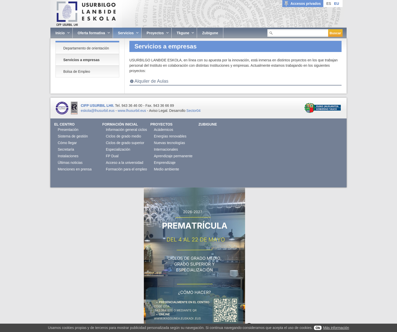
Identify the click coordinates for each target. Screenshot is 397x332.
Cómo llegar (67, 143)
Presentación (68, 130)
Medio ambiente (166, 169)
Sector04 (193, 111)
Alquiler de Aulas (151, 81)
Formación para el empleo (126, 169)
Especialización (118, 149)
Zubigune (207, 124)
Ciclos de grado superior (125, 143)
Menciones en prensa (75, 169)
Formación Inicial (120, 124)
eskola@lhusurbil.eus (97, 111)
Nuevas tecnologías (169, 143)
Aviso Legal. (158, 111)
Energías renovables (170, 136)
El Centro (64, 124)
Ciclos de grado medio (123, 136)
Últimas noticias (70, 163)
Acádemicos (163, 130)
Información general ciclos (126, 130)
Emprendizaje (165, 163)
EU (336, 4)
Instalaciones (68, 156)
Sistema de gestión (73, 136)
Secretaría (66, 149)
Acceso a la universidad (124, 163)
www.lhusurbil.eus (132, 111)
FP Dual (112, 156)
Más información (336, 328)
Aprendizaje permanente (173, 156)
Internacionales (166, 149)
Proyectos (161, 124)
